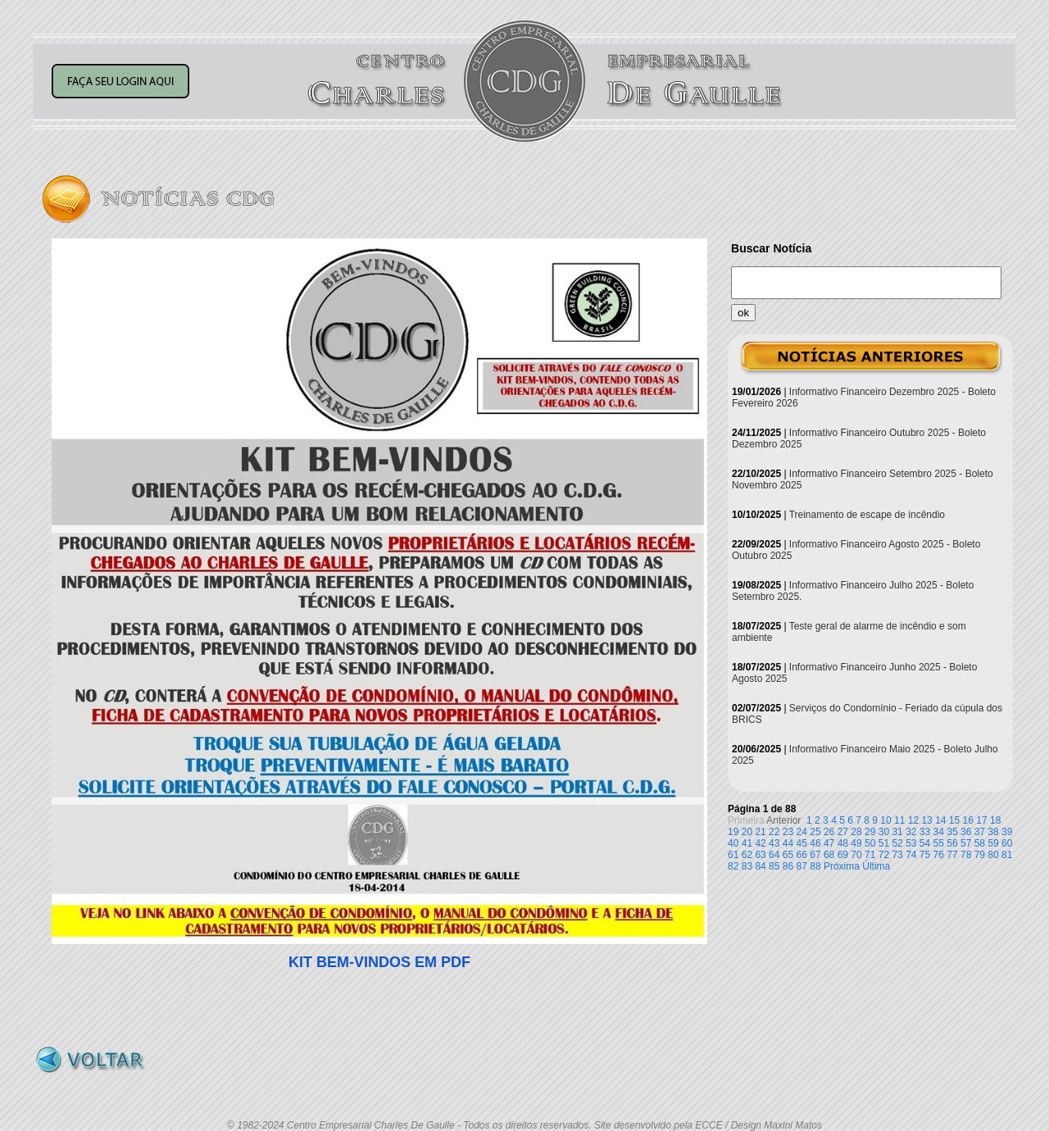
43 (774, 843)
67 (815, 855)
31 (897, 832)
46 (815, 843)
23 (788, 832)
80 (993, 855)
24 (802, 832)
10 (885, 820)
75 (925, 855)
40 (733, 843)
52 (897, 843)
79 (979, 855)
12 (913, 820)
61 (733, 855)
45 (802, 843)
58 (979, 843)
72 (884, 855)
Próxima (842, 866)
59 (993, 843)
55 (938, 843)
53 (911, 843)
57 (965, 843)
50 (870, 843)
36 (965, 832)
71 (870, 855)
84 (760, 866)
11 (899, 820)
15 (954, 820)
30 (884, 832)
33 (925, 832)
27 (843, 832)
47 (829, 843)
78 (965, 855)
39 (1006, 832)
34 (938, 832)
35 (952, 832)
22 (774, 832)
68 (829, 855)
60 (1006, 843)
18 (995, 820)
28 (856, 832)
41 (747, 843)
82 (733, 866)
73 (897, 855)
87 (802, 866)
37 (979, 832)
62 (747, 855)
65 (788, 855)
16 (968, 820)
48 (843, 843)
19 (733, 832)
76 (938, 855)
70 (856, 855)
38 (993, 832)
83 (747, 866)
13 (926, 820)
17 (981, 820)
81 (1006, 855)
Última (876, 866)
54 (925, 843)
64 (774, 855)
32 (911, 832)
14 (940, 820)
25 (815, 832)
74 (911, 855)
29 (870, 832)
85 (774, 866)
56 (952, 843)
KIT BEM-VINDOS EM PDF (379, 962)
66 (802, 855)
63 (760, 855)
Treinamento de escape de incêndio (867, 514)
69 (843, 855)
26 (829, 832)
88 (815, 866)
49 (856, 843)
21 (760, 832)
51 (884, 843)
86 (788, 866)
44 (788, 843)
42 (760, 843)
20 (747, 832)
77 (952, 855)
